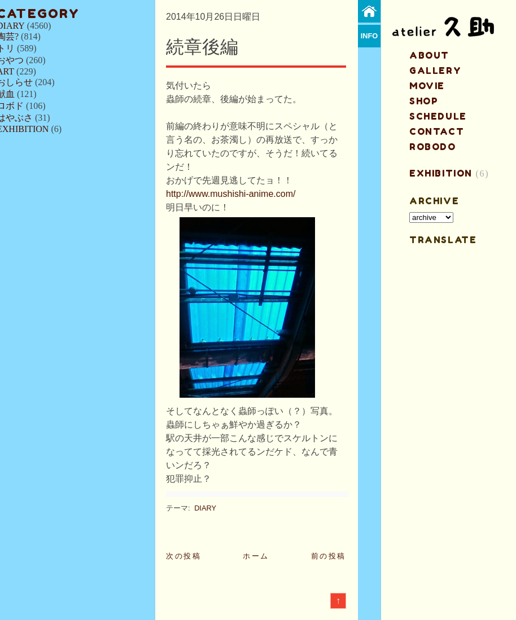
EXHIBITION (441, 173)
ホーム (256, 556)
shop (423, 101)
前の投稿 (328, 556)
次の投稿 (183, 556)
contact (436, 131)
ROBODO (432, 146)
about (429, 55)
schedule (438, 116)
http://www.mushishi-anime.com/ (230, 194)
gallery (435, 70)
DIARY (205, 508)
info (369, 36)
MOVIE (427, 85)
